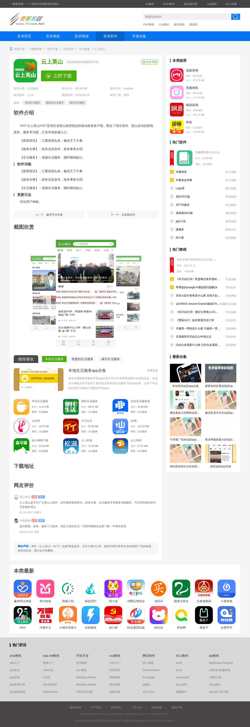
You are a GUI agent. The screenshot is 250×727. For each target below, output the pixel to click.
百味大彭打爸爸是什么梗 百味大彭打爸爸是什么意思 (207, 295)
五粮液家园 (204, 601)
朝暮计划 (68, 601)
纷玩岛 (158, 627)
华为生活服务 (40, 401)
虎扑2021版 (183, 196)
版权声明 (176, 707)
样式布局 (114, 684)
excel (179, 670)
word (179, 662)
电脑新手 (181, 691)
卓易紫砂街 (128, 214)
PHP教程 (148, 24)
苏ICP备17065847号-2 (158, 714)
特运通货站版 (136, 627)
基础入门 (48, 662)
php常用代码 (17, 684)
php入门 (15, 662)
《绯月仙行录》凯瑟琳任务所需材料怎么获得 (203, 279)
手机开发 (82, 655)
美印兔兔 (45, 601)
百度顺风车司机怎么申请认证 (193, 336)
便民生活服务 (89, 401)
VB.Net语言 (50, 684)
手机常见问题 (84, 691)
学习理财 (230, 172)
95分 (23, 627)
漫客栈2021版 (184, 212)
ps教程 (150, 3)
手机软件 (230, 287)
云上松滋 (86, 440)
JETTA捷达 (182, 204)
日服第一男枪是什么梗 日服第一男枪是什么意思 (205, 328)
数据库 (193, 24)
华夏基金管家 (184, 180)
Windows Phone (86, 677)
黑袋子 (204, 627)
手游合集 (139, 36)
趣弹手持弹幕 (54, 214)
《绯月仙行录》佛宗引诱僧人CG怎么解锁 (201, 312)
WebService (50, 691)
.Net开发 (48, 670)
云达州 (36, 420)
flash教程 (169, 3)
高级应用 (114, 691)
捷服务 (180, 229)
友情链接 (156, 707)
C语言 (46, 677)
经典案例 (114, 677)
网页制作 (149, 655)
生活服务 (84, 49)
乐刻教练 (90, 627)
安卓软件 (110, 36)
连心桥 (113, 627)
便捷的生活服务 (55, 102)
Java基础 (214, 684)
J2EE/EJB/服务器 (219, 670)
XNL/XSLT (149, 691)
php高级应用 (17, 691)
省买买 (158, 601)
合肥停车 (226, 627)
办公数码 (182, 655)
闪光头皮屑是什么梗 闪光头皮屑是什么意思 (202, 344)
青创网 (181, 627)
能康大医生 (181, 601)
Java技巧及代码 (219, 691)
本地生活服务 (32, 102)
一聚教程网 (35, 49)
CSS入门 (115, 662)
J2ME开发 (215, 677)
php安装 (15, 677)
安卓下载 (52, 49)
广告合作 (136, 707)
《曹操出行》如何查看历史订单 (195, 320)
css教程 (114, 655)
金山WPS (182, 684)
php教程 (15, 655)
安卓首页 (24, 36)
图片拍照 (230, 188)
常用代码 (114, 670)
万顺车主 (45, 627)
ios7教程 (81, 670)
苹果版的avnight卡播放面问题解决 (196, 287)
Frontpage (149, 677)
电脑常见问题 (228, 303)
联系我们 (116, 707)
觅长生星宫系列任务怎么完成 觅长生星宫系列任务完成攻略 (213, 259)
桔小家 (180, 237)
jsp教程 (214, 655)
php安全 (15, 670)
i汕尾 (134, 420)
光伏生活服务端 (140, 401)
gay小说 (181, 221)
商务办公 (230, 229)
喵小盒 (113, 601)
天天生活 (86, 420)
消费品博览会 (136, 601)
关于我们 (96, 707)
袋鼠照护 (90, 601)
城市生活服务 (77, 102)
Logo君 (180, 188)
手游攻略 (189, 271)
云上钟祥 (136, 440)
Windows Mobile (86, 684)
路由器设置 (190, 3)
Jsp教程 (212, 3)
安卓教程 (81, 662)
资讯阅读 (207, 164)
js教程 (146, 684)
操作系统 (179, 24)
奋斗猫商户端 (40, 440)
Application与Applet (221, 662)
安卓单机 (53, 36)
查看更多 (152, 370)
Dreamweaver (151, 670)
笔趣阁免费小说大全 (207, 152)
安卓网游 (82, 36)
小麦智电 (226, 601)
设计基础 (148, 662)
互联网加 (230, 295)
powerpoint (182, 677)
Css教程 (164, 24)
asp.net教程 (51, 655)
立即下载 (62, 75)
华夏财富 (181, 171)
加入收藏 (231, 3)
